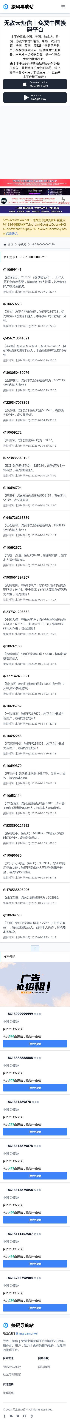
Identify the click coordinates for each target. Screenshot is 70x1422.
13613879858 (19, 1189)
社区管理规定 (12, 1374)
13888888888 (19, 1057)
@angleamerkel (27, 1333)
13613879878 (19, 1145)
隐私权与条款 (12, 1367)
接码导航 (9, 1393)
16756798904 (19, 1277)
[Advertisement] (35, 142)
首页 (8, 244)
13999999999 (19, 1013)
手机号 (22, 244)
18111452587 (19, 1233)
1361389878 (18, 1101)
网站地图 (44, 1367)
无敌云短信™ (20, 1409)
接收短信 (35, 1044)
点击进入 (12, 233)
